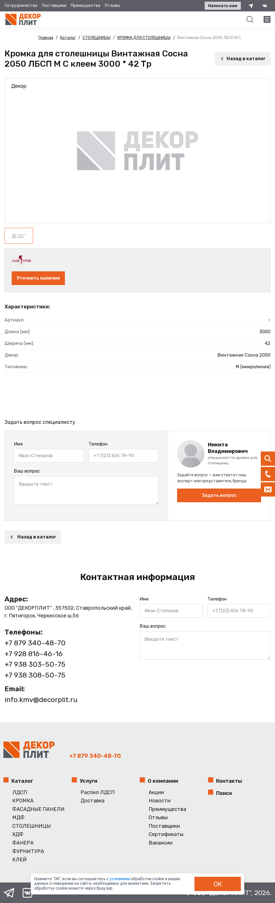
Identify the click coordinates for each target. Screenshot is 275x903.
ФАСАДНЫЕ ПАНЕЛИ (38, 809)
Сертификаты (166, 834)
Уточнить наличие (38, 278)
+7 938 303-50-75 (35, 664)
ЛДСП (19, 793)
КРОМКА (23, 801)
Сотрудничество (21, 5)
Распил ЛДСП (98, 793)
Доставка (92, 801)
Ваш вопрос (27, 471)
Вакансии (161, 843)
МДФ (18, 818)
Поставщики (54, 5)
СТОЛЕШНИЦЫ (31, 826)
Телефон (98, 444)
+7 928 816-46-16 (34, 654)
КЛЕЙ (19, 860)
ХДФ (17, 834)
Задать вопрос (219, 495)
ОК (218, 884)
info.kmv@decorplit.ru (41, 699)
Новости (160, 801)
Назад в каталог (243, 58)
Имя (18, 444)
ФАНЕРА (23, 843)
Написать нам (222, 5)
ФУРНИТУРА (28, 852)
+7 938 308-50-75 (35, 675)
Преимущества (85, 5)
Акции (156, 793)
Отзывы (112, 5)
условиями (120, 878)
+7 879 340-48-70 (35, 643)
